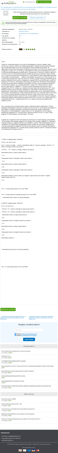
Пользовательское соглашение (11, 438)
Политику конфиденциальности (29, 334)
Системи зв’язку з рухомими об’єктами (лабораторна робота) (18, 409)
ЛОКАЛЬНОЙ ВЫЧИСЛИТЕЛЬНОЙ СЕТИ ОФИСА (13, 376)
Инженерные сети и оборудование (29, 33)
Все (2, 7)
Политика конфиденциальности (11, 436)
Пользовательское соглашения (29, 335)
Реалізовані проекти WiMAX (8, 399)
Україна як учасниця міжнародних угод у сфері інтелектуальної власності (20, 419)
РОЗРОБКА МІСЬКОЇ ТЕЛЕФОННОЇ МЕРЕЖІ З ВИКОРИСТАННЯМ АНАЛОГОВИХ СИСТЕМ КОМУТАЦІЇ (26, 386)
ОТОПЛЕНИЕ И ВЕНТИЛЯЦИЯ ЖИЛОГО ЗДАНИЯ (13, 361)
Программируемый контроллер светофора (12, 381)
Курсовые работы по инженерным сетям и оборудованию (29, 7)
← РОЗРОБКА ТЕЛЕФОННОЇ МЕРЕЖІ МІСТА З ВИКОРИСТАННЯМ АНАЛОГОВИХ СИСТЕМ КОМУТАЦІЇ (12, 318)
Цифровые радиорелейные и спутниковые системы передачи (17, 414)
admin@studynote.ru (30, 2)
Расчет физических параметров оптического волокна (15, 351)
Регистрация (29, 339)
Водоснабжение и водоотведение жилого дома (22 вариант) (17, 371)
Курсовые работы (8, 7)
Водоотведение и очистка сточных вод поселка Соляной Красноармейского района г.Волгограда (27, 366)
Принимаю (26, 334)
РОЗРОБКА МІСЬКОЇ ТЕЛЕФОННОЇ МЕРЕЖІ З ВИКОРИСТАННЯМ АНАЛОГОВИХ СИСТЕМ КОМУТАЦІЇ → (41, 318)
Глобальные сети (6, 356)
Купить (21, 18)
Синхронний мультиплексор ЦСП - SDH (11, 404)
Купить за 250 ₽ (9, 309)
